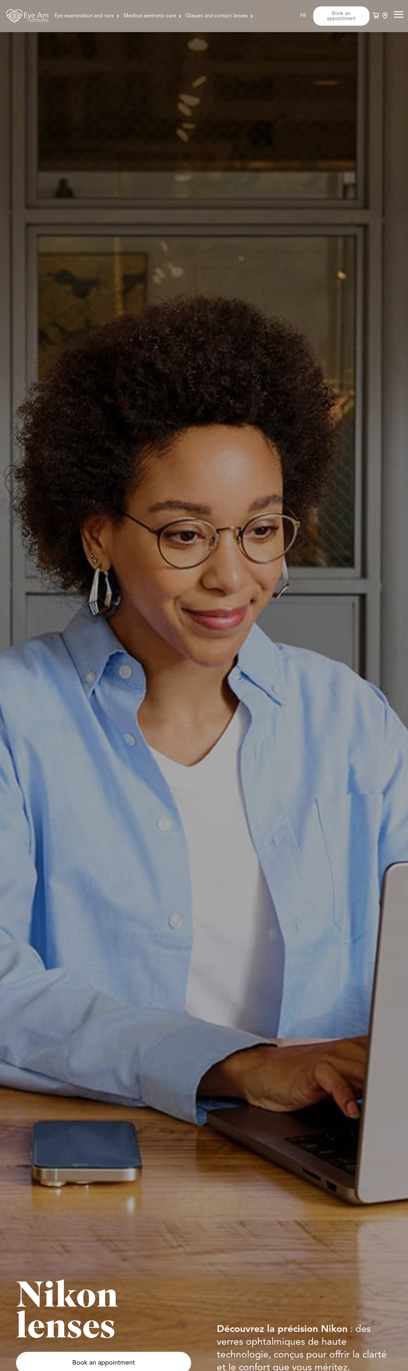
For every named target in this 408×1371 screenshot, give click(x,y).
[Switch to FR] (303, 16)
